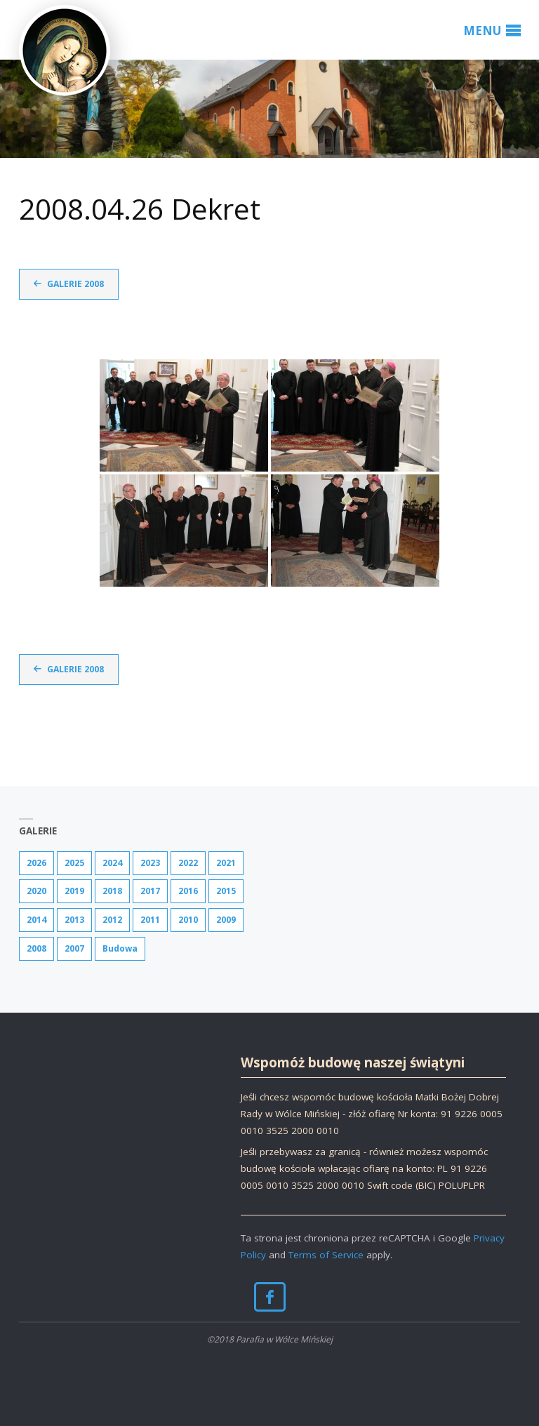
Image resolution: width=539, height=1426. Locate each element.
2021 (226, 863)
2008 (36, 948)
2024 (112, 863)
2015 (226, 891)
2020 (36, 891)
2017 (150, 891)
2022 (188, 863)
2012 (112, 920)
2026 (36, 863)
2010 (188, 920)
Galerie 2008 (75, 284)
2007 (74, 948)
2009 (226, 920)
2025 (74, 863)
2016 (188, 891)
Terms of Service (326, 1254)
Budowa (120, 948)
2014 (36, 920)
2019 (74, 891)
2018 (112, 891)
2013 (74, 920)
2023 (150, 863)
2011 (150, 920)
